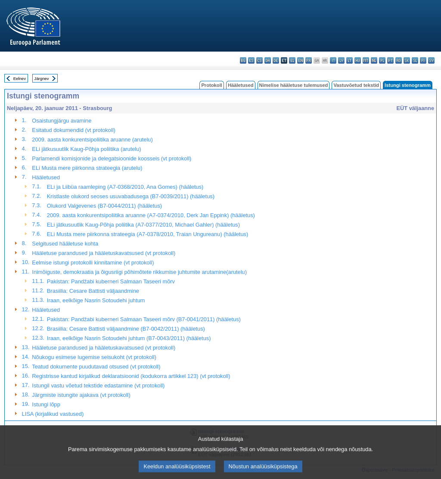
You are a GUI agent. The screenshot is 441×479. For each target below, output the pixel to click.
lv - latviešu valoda (341, 60)
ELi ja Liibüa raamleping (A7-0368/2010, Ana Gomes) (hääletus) (125, 187)
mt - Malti (366, 60)
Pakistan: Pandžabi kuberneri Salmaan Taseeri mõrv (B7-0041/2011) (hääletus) (144, 319)
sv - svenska (431, 60)
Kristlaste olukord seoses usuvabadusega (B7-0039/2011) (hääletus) (130, 196)
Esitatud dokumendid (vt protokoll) (73, 130)
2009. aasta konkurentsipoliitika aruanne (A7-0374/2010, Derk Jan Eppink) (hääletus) (151, 215)
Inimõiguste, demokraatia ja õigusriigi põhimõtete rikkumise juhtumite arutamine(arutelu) (139, 272)
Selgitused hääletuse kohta (65, 243)
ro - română (398, 60)
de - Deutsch (276, 60)
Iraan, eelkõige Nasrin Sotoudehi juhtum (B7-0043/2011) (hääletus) (129, 338)
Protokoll (211, 85)
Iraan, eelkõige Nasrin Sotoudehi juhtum (96, 300)
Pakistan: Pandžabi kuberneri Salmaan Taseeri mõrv (111, 281)
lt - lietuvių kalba (349, 60)
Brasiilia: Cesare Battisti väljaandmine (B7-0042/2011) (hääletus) (126, 328)
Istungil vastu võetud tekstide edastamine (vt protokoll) (98, 385)
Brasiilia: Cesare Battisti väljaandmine (93, 291)
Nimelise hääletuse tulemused (293, 85)
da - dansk (267, 60)
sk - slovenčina (407, 60)
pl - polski (382, 60)
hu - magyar (357, 60)
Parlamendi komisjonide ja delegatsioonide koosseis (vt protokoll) (111, 158)
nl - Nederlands (374, 60)
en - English (300, 60)
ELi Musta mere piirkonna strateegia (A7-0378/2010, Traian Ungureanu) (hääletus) (147, 234)
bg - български (243, 60)
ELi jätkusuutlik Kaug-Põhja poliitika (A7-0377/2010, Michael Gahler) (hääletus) (143, 224)
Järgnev (41, 78)
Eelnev (19, 78)
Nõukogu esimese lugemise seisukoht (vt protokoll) (94, 357)
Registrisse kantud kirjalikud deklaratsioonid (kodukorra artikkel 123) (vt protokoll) (131, 376)
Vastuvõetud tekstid (356, 85)
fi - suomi (423, 60)
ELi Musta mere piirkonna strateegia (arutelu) (87, 168)
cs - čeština (259, 60)
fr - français (308, 60)
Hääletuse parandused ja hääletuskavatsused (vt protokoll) (103, 253)
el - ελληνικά (292, 60)
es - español (251, 60)
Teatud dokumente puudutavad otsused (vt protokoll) (96, 366)
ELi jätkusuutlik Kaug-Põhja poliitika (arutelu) (86, 149)
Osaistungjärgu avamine (61, 120)
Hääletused (241, 85)
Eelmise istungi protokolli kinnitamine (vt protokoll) (93, 262)
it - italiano (333, 60)
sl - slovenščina (415, 60)
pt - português (390, 60)
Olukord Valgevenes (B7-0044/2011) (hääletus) (104, 206)
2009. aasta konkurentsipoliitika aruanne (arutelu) (92, 139)
